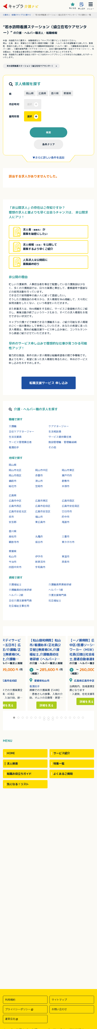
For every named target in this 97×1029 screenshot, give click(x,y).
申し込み (81, 6)
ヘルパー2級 (16, 595)
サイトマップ (59, 999)
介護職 (12, 426)
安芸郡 (12, 522)
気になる (72, 6)
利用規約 (10, 999)
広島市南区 (68, 500)
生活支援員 (15, 437)
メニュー (90, 6)
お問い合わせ (59, 1009)
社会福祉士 (54, 600)
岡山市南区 (15, 475)
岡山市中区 (41, 470)
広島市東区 (41, 500)
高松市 (12, 536)
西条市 (65, 561)
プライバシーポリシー (18, 1009)
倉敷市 (65, 481)
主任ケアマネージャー (21, 431)
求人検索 (12, 764)
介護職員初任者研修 (20, 589)
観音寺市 (14, 542)
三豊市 (65, 536)
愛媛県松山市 (39, 680)
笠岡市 (39, 486)
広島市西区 (15, 506)
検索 (48, 132)
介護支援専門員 (57, 595)
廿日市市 (67, 511)
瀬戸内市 (67, 475)
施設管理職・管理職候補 (62, 442)
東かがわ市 (68, 542)
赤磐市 (39, 475)
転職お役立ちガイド (19, 774)
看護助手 (14, 447)
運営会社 (10, 1019)
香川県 (12, 531)
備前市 (12, 481)
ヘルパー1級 (55, 589)
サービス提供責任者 (59, 437)
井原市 (65, 486)
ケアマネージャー (58, 426)
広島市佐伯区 (42, 506)
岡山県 (12, 465)
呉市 (11, 516)
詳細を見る (47, 705)
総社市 (12, 486)
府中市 (65, 516)
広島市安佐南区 (71, 506)
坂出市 (39, 542)
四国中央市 (15, 567)
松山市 (12, 556)
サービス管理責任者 (20, 442)
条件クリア (48, 144)
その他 (52, 447)
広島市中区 (15, 500)
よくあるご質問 (63, 774)
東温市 (65, 556)
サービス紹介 (61, 753)
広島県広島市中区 (81, 680)
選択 (32, 116)
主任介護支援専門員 (20, 600)
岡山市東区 (68, 470)
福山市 (39, 516)
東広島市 (40, 522)
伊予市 (39, 556)
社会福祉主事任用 (19, 606)
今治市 (12, 561)
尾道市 (65, 522)
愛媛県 (12, 551)
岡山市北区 (15, 470)
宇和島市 (40, 567)
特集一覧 (58, 764)
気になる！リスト (18, 784)
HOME (11, 753)
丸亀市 (39, 536)
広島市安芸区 (42, 511)
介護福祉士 (15, 584)
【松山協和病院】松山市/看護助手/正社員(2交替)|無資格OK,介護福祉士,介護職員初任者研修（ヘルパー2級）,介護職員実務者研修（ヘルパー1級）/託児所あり (45, 649)
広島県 (12, 495)
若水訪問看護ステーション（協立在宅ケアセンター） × (32, 66)
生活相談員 (54, 431)
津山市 (39, 481)
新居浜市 (40, 561)
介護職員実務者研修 (59, 584)
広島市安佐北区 (18, 511)
